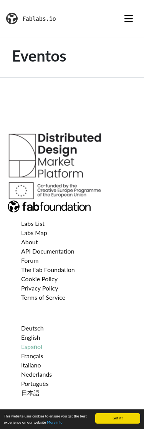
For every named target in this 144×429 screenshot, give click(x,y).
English (30, 337)
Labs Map (34, 232)
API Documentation (47, 251)
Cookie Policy (39, 278)
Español (31, 346)
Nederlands (36, 374)
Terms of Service (43, 297)
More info (55, 422)
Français (32, 355)
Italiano (31, 365)
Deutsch (32, 328)
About (29, 241)
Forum (29, 260)
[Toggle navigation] (128, 18)
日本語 (30, 392)
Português (34, 383)
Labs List (33, 223)
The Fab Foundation (48, 269)
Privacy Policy (39, 288)
